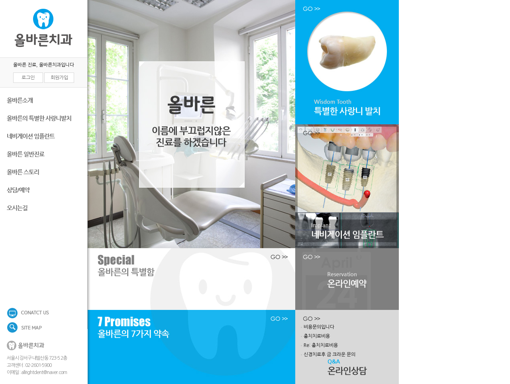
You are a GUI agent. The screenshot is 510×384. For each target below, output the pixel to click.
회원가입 (59, 77)
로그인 (28, 77)
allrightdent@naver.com (44, 372)
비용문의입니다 (319, 327)
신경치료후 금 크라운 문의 (329, 354)
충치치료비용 (317, 336)
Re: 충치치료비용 (321, 345)
